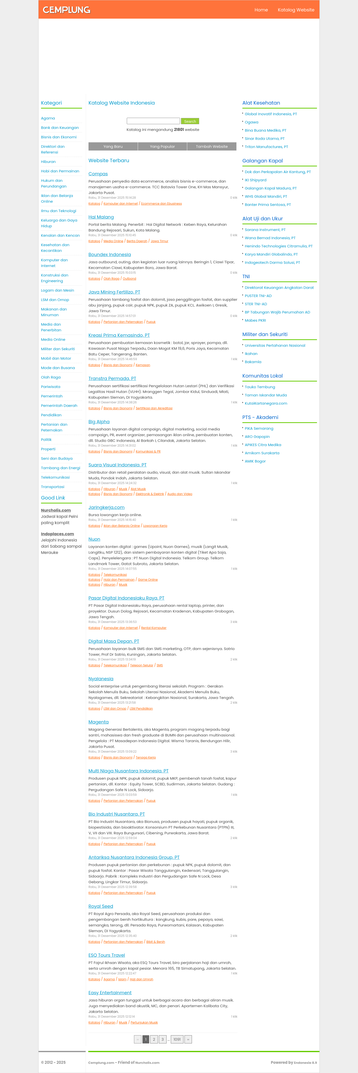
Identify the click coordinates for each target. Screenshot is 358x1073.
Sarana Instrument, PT (265, 229)
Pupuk (151, 322)
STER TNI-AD (256, 304)
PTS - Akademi (260, 417)
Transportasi (52, 486)
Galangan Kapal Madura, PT (271, 188)
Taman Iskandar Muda (266, 395)
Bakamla (253, 361)
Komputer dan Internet (54, 262)
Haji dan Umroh (141, 979)
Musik (123, 489)
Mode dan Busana (58, 367)
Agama (48, 118)
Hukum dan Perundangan (54, 183)
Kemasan (143, 365)
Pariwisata (50, 386)
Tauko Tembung (260, 386)
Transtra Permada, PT (112, 378)
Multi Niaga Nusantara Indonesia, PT (129, 771)
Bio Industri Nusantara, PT (117, 814)
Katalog (94, 203)
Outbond (129, 278)
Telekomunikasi (55, 477)
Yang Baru (113, 146)
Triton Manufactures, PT (266, 146)
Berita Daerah (137, 241)
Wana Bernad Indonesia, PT (270, 237)
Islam (122, 979)
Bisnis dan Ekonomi (59, 137)
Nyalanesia (101, 679)
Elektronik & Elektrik (150, 494)
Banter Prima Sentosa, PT (268, 204)
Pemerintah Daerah (59, 405)
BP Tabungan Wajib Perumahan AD (277, 312)
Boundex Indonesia (110, 254)
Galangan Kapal (262, 160)
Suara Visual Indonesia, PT (118, 465)
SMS (160, 665)
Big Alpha (99, 422)
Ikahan (251, 353)
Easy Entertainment (110, 993)
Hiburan (48, 161)
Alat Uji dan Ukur (262, 218)
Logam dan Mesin (57, 290)
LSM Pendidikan (141, 708)
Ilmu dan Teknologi (58, 210)
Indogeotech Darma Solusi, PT (272, 262)
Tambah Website (212, 146)
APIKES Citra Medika (263, 444)
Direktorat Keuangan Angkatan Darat (279, 287)
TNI (246, 276)
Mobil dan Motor (56, 358)
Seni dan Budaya (57, 458)
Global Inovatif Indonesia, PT (271, 113)
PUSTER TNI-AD (258, 295)
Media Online (53, 339)
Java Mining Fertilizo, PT (114, 292)
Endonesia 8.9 (305, 1062)
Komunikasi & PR (148, 451)
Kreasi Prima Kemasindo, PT (119, 335)
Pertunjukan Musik (144, 1022)
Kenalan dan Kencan (60, 235)
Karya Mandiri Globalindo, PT (271, 254)
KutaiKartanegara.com (266, 403)
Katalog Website (296, 10)
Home (261, 10)
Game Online (148, 579)
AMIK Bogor (255, 461)
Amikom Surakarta (262, 453)
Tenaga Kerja (146, 757)
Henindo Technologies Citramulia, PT (279, 246)
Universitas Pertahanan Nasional (275, 345)
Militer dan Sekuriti (58, 348)
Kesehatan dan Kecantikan (55, 247)
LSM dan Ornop (55, 299)
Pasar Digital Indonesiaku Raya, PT (126, 598)
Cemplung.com (101, 1062)
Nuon (94, 539)
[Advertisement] (179, 57)
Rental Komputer (154, 628)
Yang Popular (162, 146)
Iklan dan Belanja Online (57, 198)
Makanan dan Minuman (54, 312)
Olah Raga (51, 377)
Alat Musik (138, 489)
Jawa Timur (159, 241)
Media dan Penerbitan (51, 327)
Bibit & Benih (155, 942)
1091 (177, 1039)
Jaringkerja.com (107, 507)
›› (188, 1039)
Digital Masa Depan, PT (114, 641)
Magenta (99, 722)
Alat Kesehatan (261, 102)
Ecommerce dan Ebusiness (161, 203)
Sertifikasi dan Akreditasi (154, 408)
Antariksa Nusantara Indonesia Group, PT (134, 857)
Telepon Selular (141, 665)
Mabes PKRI (255, 320)
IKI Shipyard (256, 180)
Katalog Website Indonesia (122, 102)
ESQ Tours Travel (107, 955)
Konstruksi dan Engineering (54, 277)
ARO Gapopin (257, 436)
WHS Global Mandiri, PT (266, 196)
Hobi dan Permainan (60, 171)
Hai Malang (101, 217)
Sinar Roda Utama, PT (265, 138)
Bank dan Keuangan (60, 127)
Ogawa (252, 122)
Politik (46, 439)
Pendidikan (51, 415)
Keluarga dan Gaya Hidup (59, 223)
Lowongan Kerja (155, 526)
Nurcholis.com (147, 1062)
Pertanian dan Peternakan (54, 427)
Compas (98, 174)
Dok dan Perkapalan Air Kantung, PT (278, 171)
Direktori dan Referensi (53, 149)
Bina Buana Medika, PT (265, 130)
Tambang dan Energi (60, 467)
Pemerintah (52, 396)
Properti (48, 449)
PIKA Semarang (259, 428)
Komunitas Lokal (262, 375)
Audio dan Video (179, 494)
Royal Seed (101, 906)
